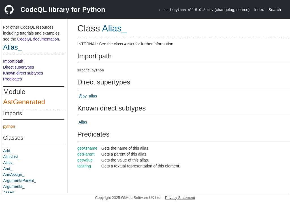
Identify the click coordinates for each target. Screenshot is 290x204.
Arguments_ (13, 186)
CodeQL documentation (38, 39)
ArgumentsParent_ (19, 180)
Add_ (7, 150)
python (9, 126)
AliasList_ (11, 156)
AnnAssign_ (13, 174)
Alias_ (12, 47)
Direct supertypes (18, 67)
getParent (86, 154)
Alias (82, 122)
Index (259, 9)
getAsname (87, 148)
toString (84, 166)
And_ (7, 168)
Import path (13, 61)
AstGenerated (24, 102)
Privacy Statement (180, 198)
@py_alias (87, 96)
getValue (85, 160)
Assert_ (9, 192)
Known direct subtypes (23, 73)
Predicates (12, 79)
